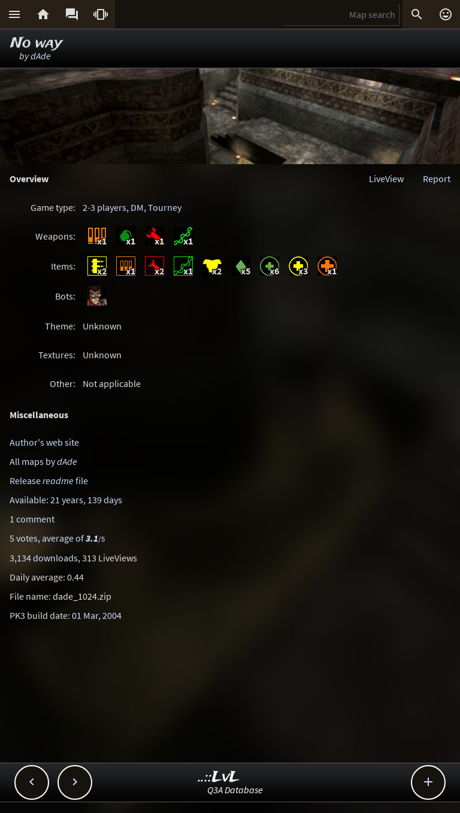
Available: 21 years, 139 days (66, 500)
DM (137, 207)
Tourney (164, 207)
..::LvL (219, 777)
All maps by (43, 461)
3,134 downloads (44, 558)
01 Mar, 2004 (97, 615)
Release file (49, 480)
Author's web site (44, 442)
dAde (41, 56)
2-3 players (104, 207)
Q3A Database (235, 790)
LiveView (386, 179)
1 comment (32, 519)
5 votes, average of (57, 538)
